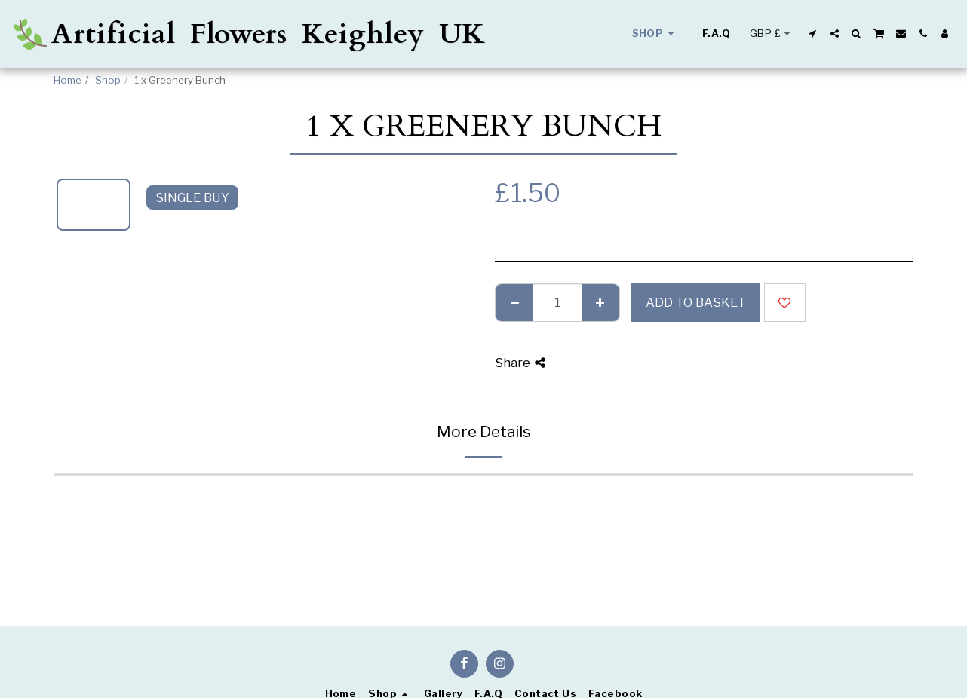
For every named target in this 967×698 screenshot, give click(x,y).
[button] (813, 33)
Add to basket (696, 302)
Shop (108, 80)
